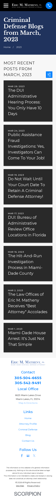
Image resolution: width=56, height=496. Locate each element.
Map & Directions (28, 403)
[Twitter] (34, 455)
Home (28, 418)
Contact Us (28, 440)
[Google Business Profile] (28, 455)
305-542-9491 (28, 383)
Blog (28, 435)
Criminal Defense (27, 429)
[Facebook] (21, 455)
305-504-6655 (28, 378)
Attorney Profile (28, 424)
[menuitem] (20, 486)
